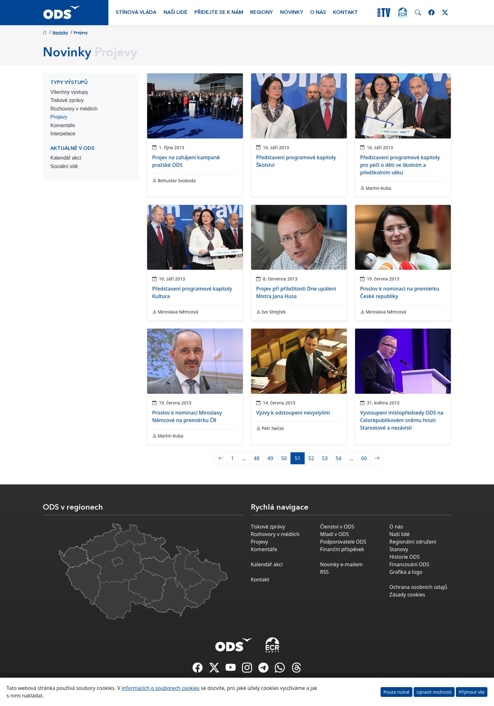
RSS (324, 571)
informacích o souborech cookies (160, 688)
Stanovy (398, 549)
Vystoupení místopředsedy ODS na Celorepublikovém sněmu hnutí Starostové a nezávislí (401, 420)
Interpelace (62, 133)
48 (256, 458)
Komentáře (62, 125)
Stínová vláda (136, 12)
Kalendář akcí (65, 158)
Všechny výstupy (69, 92)
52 (311, 458)
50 (284, 458)
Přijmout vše (472, 692)
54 (338, 458)
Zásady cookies (407, 594)
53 (325, 458)
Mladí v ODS (334, 534)
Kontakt (345, 12)
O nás (318, 12)
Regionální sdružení (412, 541)
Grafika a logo (405, 571)
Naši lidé (175, 12)
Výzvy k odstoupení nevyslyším (293, 412)
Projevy (58, 117)
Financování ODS (409, 564)
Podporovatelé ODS (343, 541)
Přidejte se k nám (218, 12)
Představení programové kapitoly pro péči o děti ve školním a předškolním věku (400, 165)
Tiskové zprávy (67, 100)
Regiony (261, 12)
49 (270, 458)
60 (364, 458)
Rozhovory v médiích (73, 108)
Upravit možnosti (434, 692)
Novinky (291, 12)
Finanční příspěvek (342, 549)
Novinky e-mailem (341, 564)
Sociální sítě (64, 166)
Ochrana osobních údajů (418, 587)
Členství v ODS (337, 526)
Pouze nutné (396, 692)
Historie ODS (404, 556)
